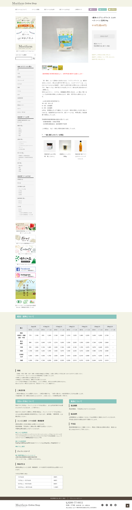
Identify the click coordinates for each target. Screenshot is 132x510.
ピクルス (20, 84)
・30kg (19, 171)
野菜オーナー (21, 105)
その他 (19, 206)
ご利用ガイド (78, 9)
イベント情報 (35, 9)
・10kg (19, 169)
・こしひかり (21, 143)
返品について (98, 43)
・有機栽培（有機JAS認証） (24, 155)
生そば (19, 183)
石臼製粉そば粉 (21, 186)
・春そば (20, 201)
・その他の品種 (21, 149)
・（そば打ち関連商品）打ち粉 (25, 212)
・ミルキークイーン (22, 142)
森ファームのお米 (49, 9)
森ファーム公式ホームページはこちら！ (25, 47)
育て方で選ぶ (21, 153)
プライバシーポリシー (76, 498)
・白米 (19, 128)
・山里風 (20, 194)
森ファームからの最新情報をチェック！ (25, 239)
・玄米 (19, 133)
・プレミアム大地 (22, 189)
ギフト (19, 108)
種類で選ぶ (20, 125)
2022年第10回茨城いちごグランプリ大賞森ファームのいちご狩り (25, 228)
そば (19, 73)
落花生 (19, 76)
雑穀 (19, 87)
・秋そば (20, 202)
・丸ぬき (20, 211)
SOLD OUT (104, 36)
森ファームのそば (65, 9)
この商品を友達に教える (103, 55)
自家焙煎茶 (20, 98)
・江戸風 (20, 191)
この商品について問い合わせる (105, 57)
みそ (19, 94)
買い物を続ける (100, 59)
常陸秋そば (20, 179)
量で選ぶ (20, 163)
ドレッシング (21, 80)
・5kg (19, 167)
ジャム (19, 91)
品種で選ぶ (20, 139)
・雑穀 (19, 135)
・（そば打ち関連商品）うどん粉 (25, 214)
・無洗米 (20, 130)
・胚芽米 (20, 132)
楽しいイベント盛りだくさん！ (25, 249)
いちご (19, 101)
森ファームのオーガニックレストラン (25, 260)
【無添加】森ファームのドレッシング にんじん (81, 156)
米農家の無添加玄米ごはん (24, 121)
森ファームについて (21, 9)
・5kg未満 (20, 165)
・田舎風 (20, 192)
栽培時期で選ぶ (21, 198)
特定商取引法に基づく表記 (102, 46)
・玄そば (20, 209)
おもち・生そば (21, 112)
